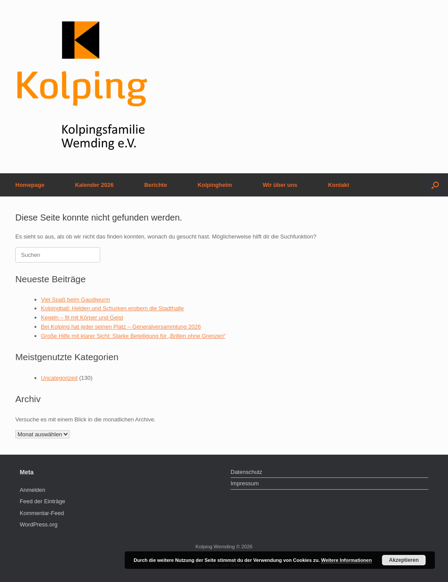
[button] (435, 184)
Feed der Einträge (42, 501)
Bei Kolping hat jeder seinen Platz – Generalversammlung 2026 (121, 326)
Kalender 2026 (94, 185)
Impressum (245, 483)
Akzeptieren (404, 560)
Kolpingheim (215, 185)
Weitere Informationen (346, 560)
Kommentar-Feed (42, 513)
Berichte (155, 185)
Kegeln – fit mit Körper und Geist (82, 317)
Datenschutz (246, 472)
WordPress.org (38, 524)
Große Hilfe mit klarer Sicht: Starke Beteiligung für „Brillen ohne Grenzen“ (133, 336)
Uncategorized (59, 378)
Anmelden (33, 490)
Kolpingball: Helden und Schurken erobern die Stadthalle (112, 308)
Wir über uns (279, 185)
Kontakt (338, 185)
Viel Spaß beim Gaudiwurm (75, 299)
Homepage (29, 185)
